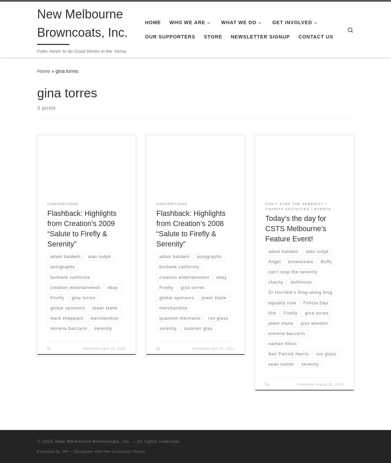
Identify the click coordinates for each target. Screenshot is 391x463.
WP (65, 451)
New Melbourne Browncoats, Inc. (93, 441)
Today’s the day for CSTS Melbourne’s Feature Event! (295, 228)
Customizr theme (129, 451)
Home (43, 71)
